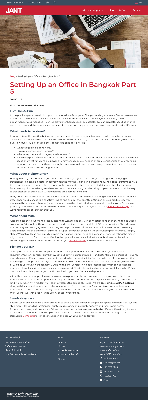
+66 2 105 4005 (109, 367)
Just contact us (77, 240)
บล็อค (111, 10)
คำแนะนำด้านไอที (13, 350)
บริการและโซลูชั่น (93, 10)
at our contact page (118, 206)
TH (138, 3)
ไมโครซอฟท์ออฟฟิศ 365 (16, 346)
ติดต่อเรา (123, 10)
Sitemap (62, 359)
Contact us (29, 316)
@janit (105, 380)
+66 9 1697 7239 (109, 371)
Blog (12, 76)
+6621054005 (108, 375)
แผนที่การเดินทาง (109, 358)
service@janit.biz (110, 362)
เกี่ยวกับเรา (137, 10)
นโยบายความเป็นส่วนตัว (68, 354)
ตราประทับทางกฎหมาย (68, 350)
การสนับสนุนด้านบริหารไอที (17, 342)
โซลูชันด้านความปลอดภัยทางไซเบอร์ (21, 354)
